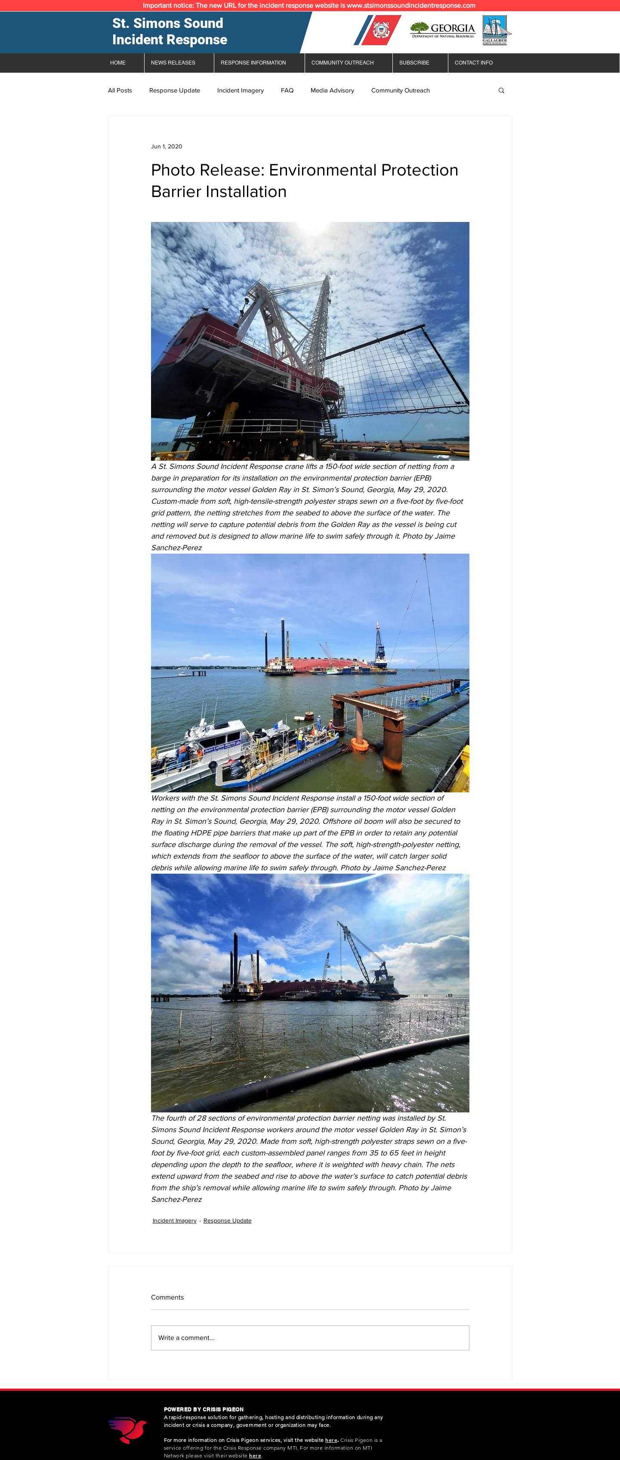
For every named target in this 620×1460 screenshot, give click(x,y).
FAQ (287, 90)
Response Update (174, 90)
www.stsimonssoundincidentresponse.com (411, 5)
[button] (501, 89)
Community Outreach (400, 90)
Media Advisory (332, 90)
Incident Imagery (240, 90)
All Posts (120, 90)
